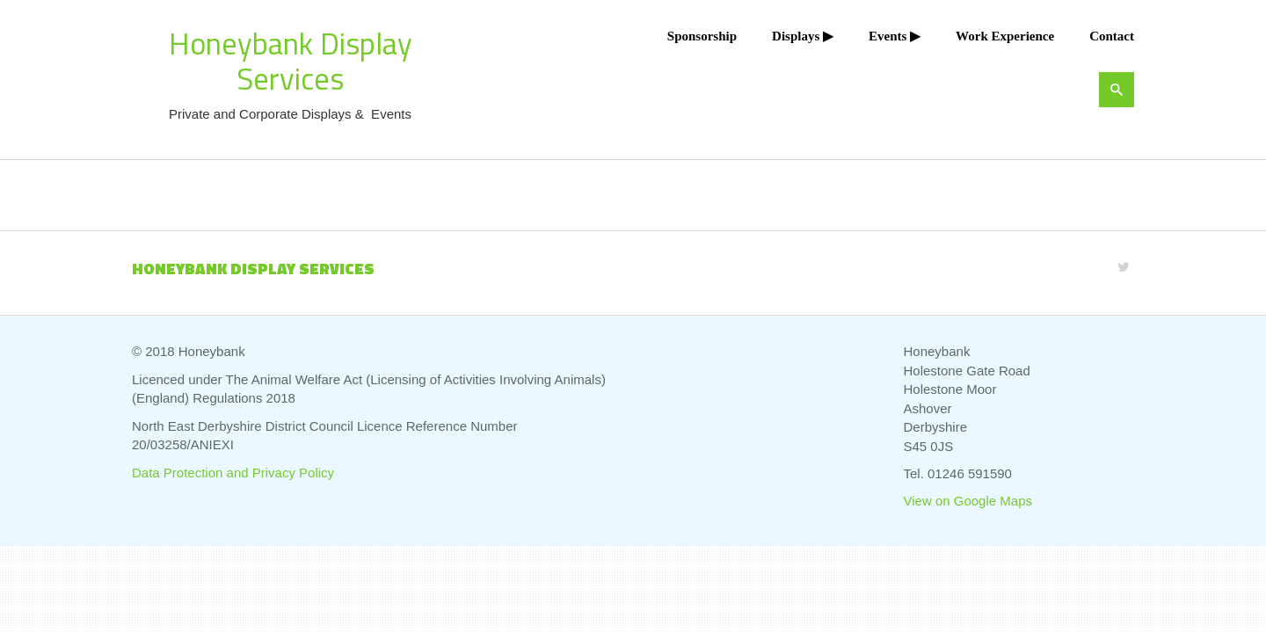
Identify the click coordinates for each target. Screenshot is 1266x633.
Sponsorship (702, 36)
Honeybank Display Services (290, 60)
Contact (1111, 36)
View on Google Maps (968, 500)
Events (887, 36)
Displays (795, 36)
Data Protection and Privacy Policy (233, 472)
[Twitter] (1123, 266)
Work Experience (1005, 36)
